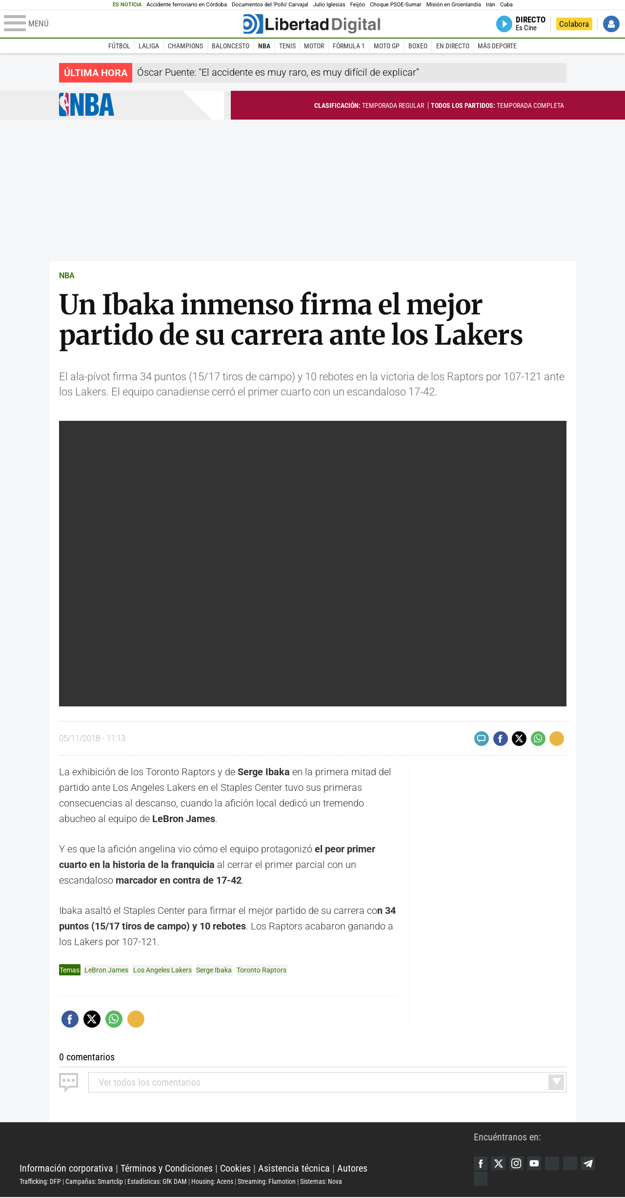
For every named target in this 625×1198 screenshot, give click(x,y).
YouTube (536, 1163)
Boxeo (417, 46)
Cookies (235, 1169)
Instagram (518, 1163)
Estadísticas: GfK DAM (157, 1182)
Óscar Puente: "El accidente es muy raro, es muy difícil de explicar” (278, 72)
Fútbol (119, 46)
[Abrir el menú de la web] (123, 24)
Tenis (287, 46)
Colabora (574, 24)
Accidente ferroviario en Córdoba (186, 4)
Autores (352, 1169)
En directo (452, 46)
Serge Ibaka (214, 970)
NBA (264, 46)
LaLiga (149, 46)
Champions (185, 46)
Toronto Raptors (261, 970)
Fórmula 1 (349, 46)
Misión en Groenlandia (453, 4)
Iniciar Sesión (611, 24)
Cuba (506, 4)
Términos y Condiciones (167, 1169)
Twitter (499, 1163)
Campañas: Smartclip (94, 1182)
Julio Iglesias (329, 4)
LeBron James (106, 970)
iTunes (481, 1179)
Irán (490, 4)
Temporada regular (369, 105)
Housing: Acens (212, 1182)
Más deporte (497, 46)
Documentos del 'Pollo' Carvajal (270, 4)
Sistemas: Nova (321, 1182)
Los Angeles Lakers (162, 970)
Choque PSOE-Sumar (395, 4)
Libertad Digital (247, 1144)
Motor (314, 46)
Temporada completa (497, 105)
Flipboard (573, 1163)
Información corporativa (66, 1169)
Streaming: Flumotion (267, 1182)
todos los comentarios (150, 1082)
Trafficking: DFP (40, 1182)
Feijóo (357, 4)
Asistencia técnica (294, 1169)
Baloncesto (230, 46)
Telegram (592, 1163)
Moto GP (387, 46)
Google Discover (555, 1163)
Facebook (481, 1163)
